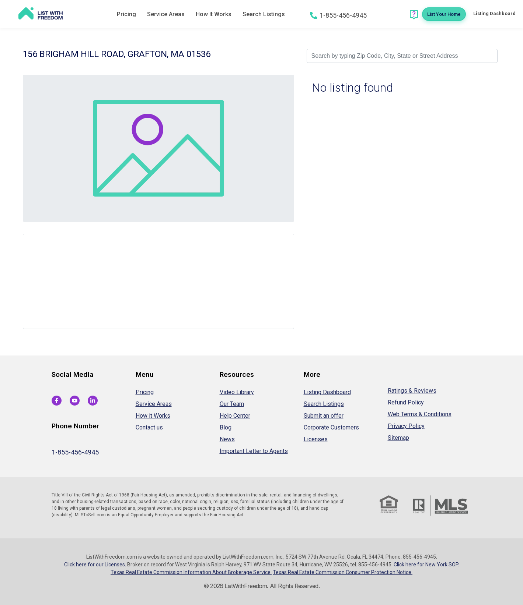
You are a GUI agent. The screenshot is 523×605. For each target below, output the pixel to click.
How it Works (153, 415)
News (227, 439)
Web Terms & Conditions (419, 414)
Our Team (232, 403)
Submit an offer (324, 415)
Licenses (316, 439)
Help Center (235, 415)
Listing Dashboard (327, 392)
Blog (225, 427)
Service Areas (166, 14)
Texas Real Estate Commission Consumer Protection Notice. (342, 572)
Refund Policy (406, 402)
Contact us (149, 427)
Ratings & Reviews (412, 390)
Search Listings (264, 14)
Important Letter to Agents (254, 450)
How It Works (213, 14)
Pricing (126, 14)
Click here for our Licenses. (95, 564)
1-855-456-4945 (75, 452)
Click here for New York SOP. (426, 564)
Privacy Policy (406, 425)
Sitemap (398, 437)
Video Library (237, 392)
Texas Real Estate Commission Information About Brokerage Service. (191, 572)
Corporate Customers (331, 427)
